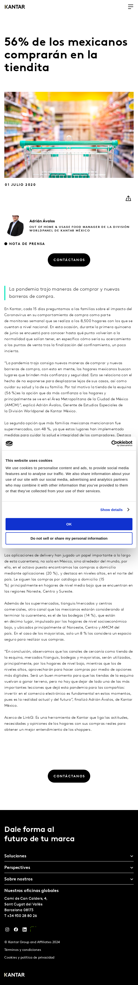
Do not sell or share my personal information (68, 538)
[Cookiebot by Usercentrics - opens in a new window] (111, 443)
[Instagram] (7, 931)
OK (69, 524)
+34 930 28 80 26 (22, 916)
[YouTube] (33, 931)
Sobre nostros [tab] (18, 879)
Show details (111, 510)
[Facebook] (16, 931)
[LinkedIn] (25, 931)
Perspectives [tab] (17, 868)
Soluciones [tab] (15, 856)
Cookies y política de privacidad (29, 958)
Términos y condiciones (22, 950)
